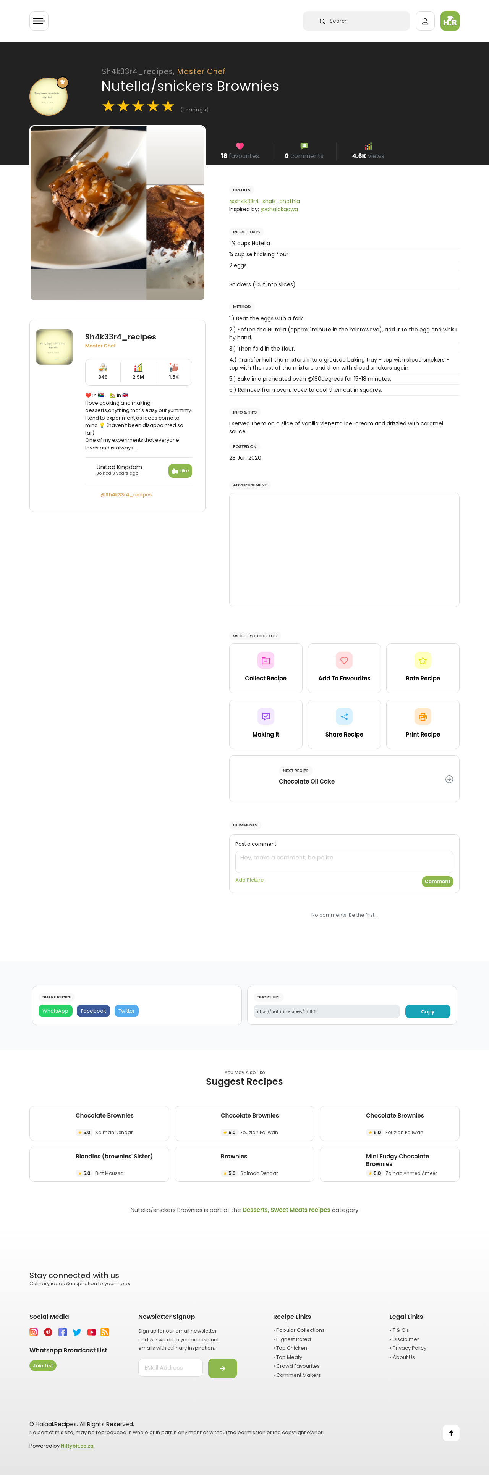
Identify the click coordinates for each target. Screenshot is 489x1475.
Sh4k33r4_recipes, (164, 71)
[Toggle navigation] (39, 21)
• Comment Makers (297, 1375)
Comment (437, 881)
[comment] (344, 862)
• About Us (402, 1357)
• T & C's (399, 1330)
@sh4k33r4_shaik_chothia (264, 201)
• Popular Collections (299, 1330)
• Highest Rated (292, 1339)
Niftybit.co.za (77, 1445)
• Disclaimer (404, 1339)
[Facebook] (93, 1011)
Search (334, 20)
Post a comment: (256, 844)
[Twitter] (127, 1011)
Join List (43, 1365)
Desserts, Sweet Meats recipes (286, 1210)
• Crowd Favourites (296, 1366)
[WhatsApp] (56, 1011)
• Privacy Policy (408, 1348)
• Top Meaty (287, 1357)
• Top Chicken (290, 1348)
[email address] (170, 1368)
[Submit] (222, 1368)
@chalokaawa (279, 209)
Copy (427, 1011)
